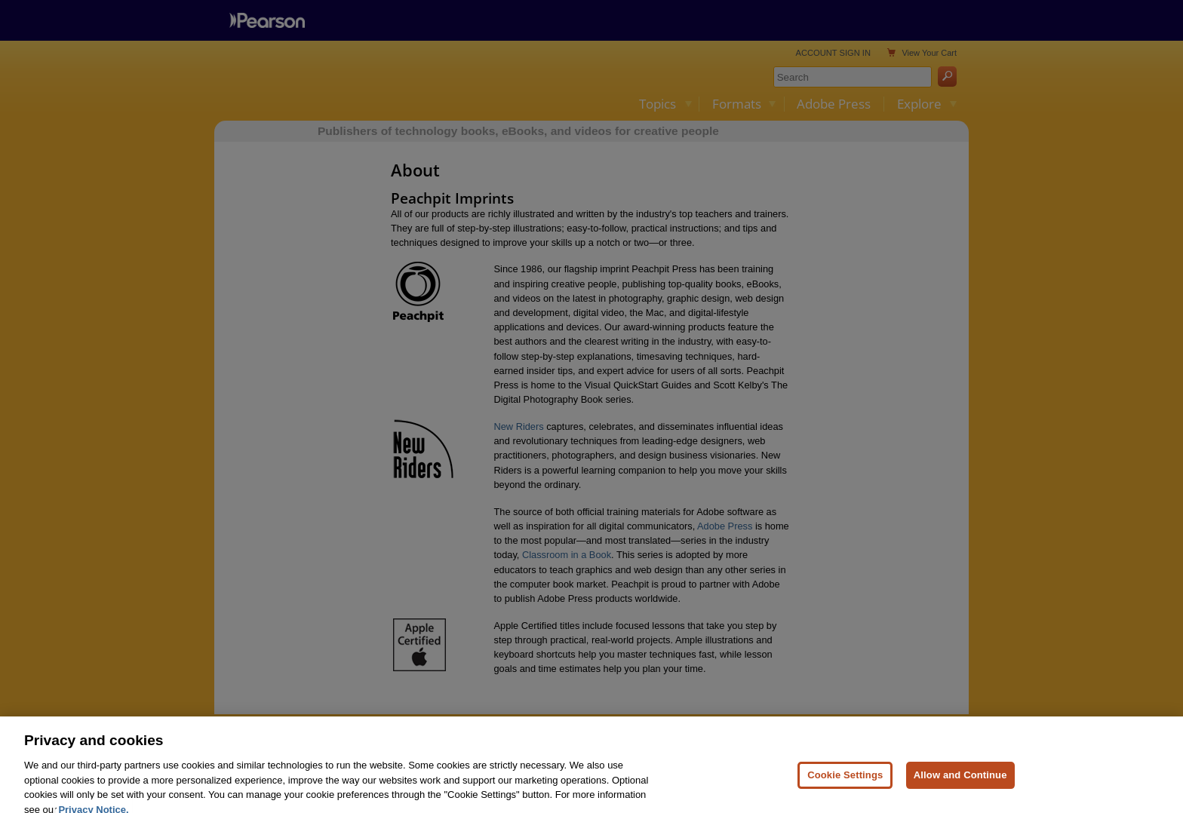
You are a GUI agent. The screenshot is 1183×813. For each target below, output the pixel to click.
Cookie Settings (845, 788)
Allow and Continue (960, 788)
